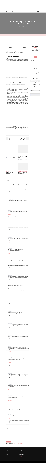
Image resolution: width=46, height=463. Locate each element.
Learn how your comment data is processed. (18, 443)
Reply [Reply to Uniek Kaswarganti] (9, 218)
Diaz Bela (9, 299)
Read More (14, 157)
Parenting (10, 11)
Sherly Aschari (9, 372)
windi (8, 389)
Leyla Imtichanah (9, 351)
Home (7, 11)
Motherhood (13, 11)
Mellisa (8, 322)
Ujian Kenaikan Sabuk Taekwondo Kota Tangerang (36, 85)
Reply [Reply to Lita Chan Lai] (10, 202)
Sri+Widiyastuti (9, 242)
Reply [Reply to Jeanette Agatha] (9, 387)
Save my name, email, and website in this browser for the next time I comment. (14, 439)
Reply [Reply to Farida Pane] (9, 191)
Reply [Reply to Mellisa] (9, 327)
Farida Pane (9, 187)
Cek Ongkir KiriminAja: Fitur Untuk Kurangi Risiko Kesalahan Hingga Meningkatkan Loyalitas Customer (35, 65)
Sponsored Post (25, 171)
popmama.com (10, 47)
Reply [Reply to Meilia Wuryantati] (9, 338)
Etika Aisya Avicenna (10, 400)
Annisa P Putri (9, 263)
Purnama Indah (9, 362)
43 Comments (26, 26)
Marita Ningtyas (9, 418)
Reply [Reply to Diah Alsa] (9, 315)
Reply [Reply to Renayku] (9, 349)
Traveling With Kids (35, 68)
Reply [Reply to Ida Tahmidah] (9, 229)
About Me (7, 450)
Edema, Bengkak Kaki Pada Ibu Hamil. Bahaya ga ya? (36, 78)
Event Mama (7, 171)
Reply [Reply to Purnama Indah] (9, 365)
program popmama (21, 92)
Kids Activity (18, 11)
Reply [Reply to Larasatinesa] (9, 279)
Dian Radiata (9, 253)
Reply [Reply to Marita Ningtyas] (9, 422)
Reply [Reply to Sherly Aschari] (9, 377)
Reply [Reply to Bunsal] (9, 240)
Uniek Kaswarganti (9, 214)
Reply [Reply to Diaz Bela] (9, 303)
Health (21, 11)
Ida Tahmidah (9, 225)
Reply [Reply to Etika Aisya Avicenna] (9, 404)
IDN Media (24, 47)
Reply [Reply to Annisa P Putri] (9, 267)
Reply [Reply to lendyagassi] (9, 251)
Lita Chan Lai (10, 198)
